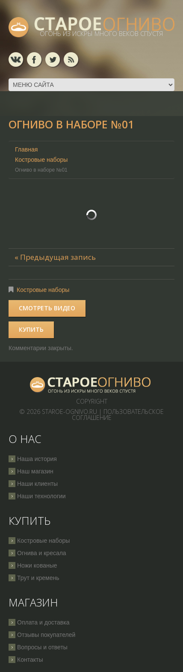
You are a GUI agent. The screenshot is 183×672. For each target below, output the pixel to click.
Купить (31, 329)
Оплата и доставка (43, 622)
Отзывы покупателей (46, 634)
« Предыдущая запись (55, 257)
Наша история (37, 458)
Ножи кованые (37, 565)
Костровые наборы (41, 159)
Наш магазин (35, 471)
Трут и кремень (38, 577)
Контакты (30, 659)
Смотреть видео (47, 308)
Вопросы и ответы (42, 647)
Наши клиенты (37, 483)
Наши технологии (41, 496)
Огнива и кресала (41, 553)
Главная (26, 149)
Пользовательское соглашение (118, 414)
